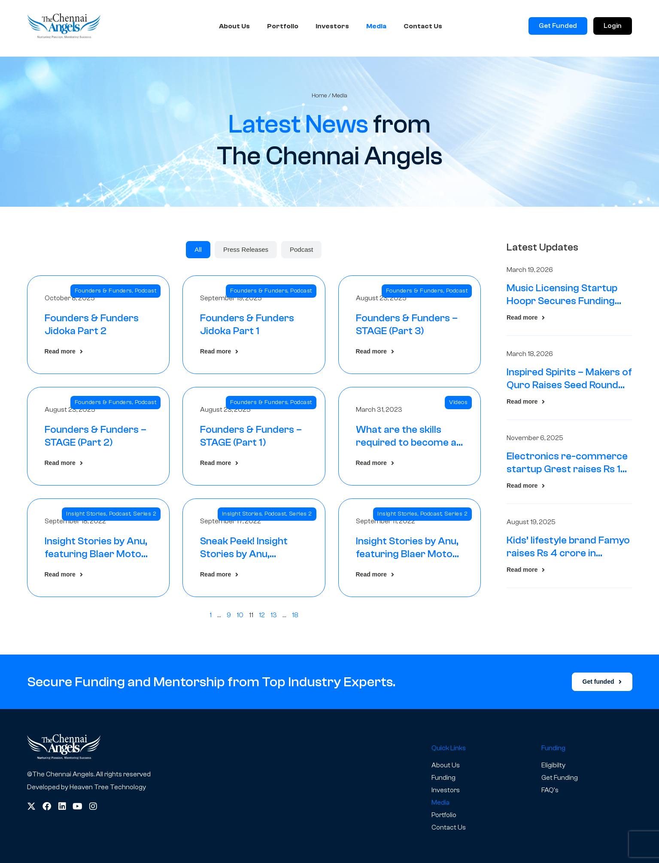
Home (319, 95)
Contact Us (423, 27)
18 (295, 615)
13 (273, 615)
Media (376, 27)
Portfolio (282, 27)
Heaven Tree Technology (108, 787)
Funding (443, 778)
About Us (234, 27)
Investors (332, 27)
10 (240, 615)
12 (262, 615)
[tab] (198, 249)
